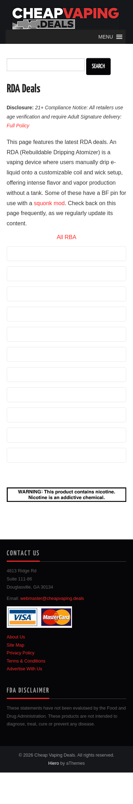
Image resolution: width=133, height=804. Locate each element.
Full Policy (18, 125)
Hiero (53, 763)
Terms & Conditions (26, 661)
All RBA (66, 237)
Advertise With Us (24, 668)
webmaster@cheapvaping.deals (52, 598)
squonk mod (49, 203)
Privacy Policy (20, 652)
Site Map (15, 645)
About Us (16, 637)
